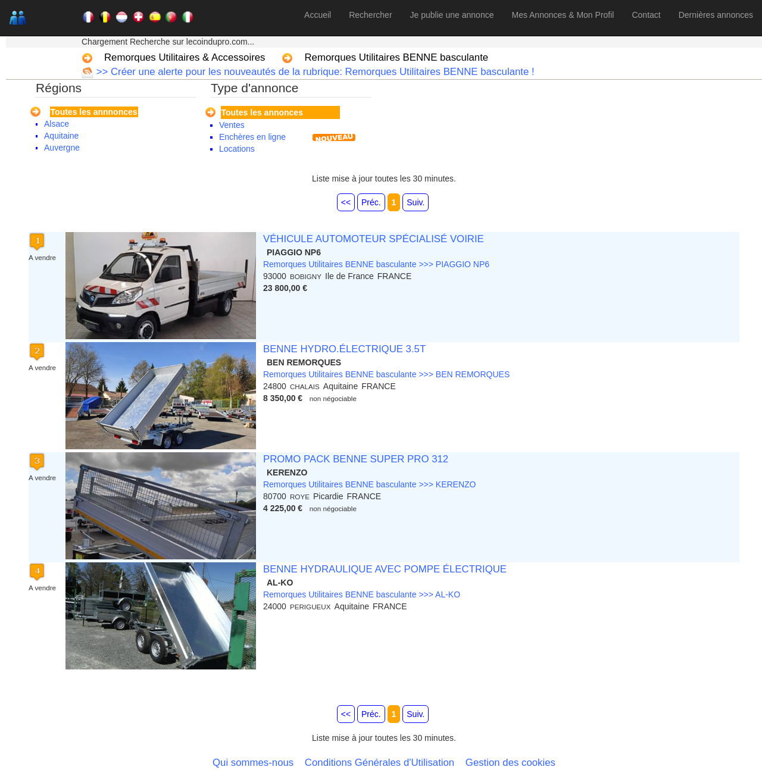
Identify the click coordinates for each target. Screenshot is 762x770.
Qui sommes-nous (253, 762)
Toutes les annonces (262, 112)
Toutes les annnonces (94, 112)
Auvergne (62, 147)
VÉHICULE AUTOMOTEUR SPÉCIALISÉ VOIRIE (373, 239)
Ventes (232, 125)
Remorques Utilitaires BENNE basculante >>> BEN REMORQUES (386, 374)
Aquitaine (61, 135)
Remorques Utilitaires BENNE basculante (396, 57)
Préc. (371, 202)
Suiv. (415, 202)
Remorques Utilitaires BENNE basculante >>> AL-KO (361, 594)
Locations (237, 149)
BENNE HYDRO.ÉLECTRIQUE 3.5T (344, 349)
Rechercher (370, 15)
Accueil (317, 15)
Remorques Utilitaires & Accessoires (184, 57)
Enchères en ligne (252, 137)
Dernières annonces (716, 15)
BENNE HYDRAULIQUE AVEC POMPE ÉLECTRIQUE (385, 569)
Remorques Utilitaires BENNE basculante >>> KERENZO (369, 484)
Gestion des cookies (510, 762)
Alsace (56, 124)
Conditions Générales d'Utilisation (379, 762)
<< (346, 202)
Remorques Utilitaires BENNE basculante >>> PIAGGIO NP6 (376, 264)
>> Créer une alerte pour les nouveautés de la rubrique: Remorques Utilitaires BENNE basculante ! (314, 71)
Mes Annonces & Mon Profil (562, 15)
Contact (646, 15)
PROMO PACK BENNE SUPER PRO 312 (355, 459)
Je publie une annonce (452, 15)
